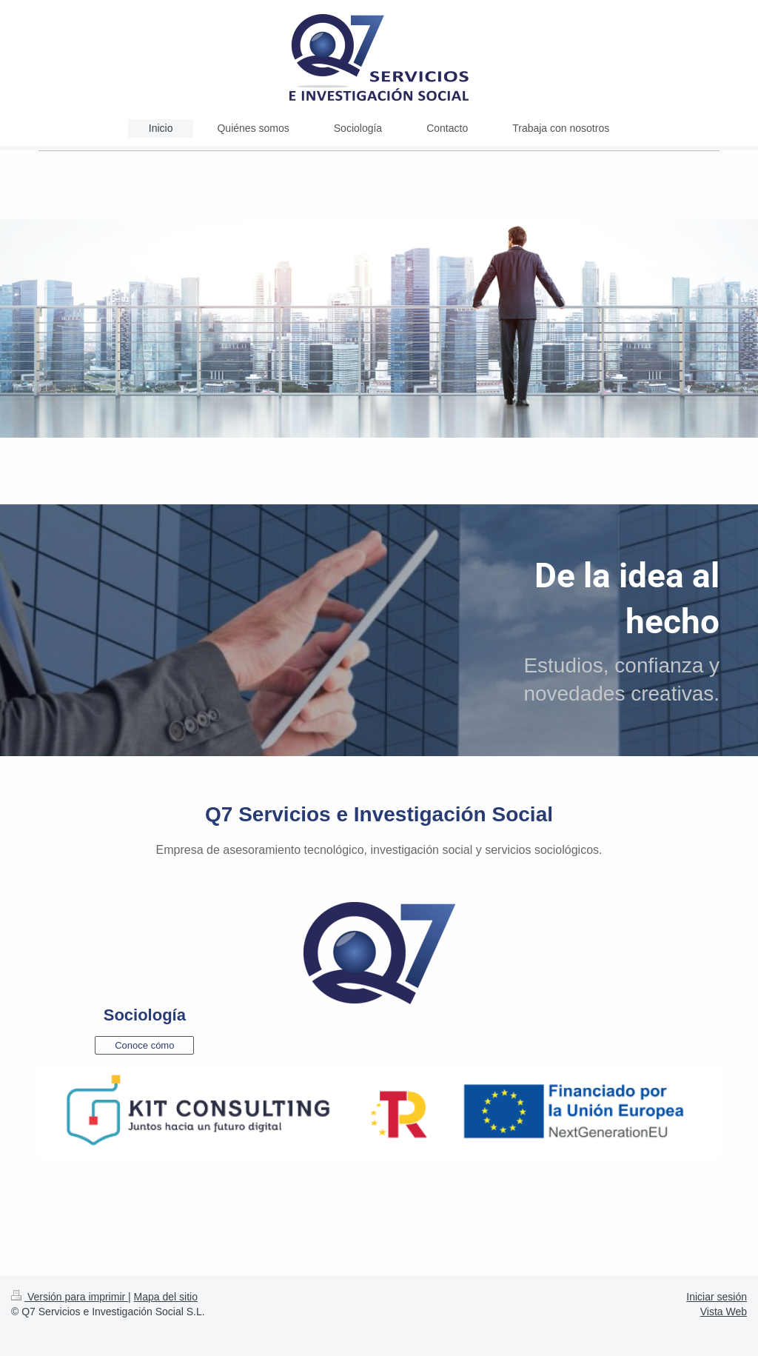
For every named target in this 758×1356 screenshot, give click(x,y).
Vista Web (723, 1311)
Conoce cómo (144, 1045)
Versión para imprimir (69, 1297)
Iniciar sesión (716, 1297)
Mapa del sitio (166, 1297)
